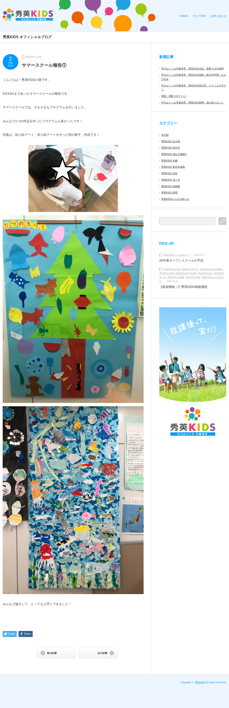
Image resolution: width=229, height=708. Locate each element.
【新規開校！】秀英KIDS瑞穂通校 (183, 287)
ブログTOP (199, 16)
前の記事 (52, 653)
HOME (184, 16)
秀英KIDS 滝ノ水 (170, 179)
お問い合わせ (218, 16)
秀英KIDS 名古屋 (170, 141)
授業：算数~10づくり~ (174, 96)
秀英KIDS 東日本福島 (173, 166)
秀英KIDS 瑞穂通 (170, 186)
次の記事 (102, 653)
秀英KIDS (200, 682)
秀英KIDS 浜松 (33, 57)
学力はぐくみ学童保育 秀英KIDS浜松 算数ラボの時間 (192, 68)
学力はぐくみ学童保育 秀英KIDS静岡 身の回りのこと (192, 102)
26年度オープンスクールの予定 (181, 260)
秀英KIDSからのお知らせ (175, 199)
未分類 (165, 135)
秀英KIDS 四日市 (170, 147)
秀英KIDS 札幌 (169, 160)
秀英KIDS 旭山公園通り (174, 154)
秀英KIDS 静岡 (169, 192)
